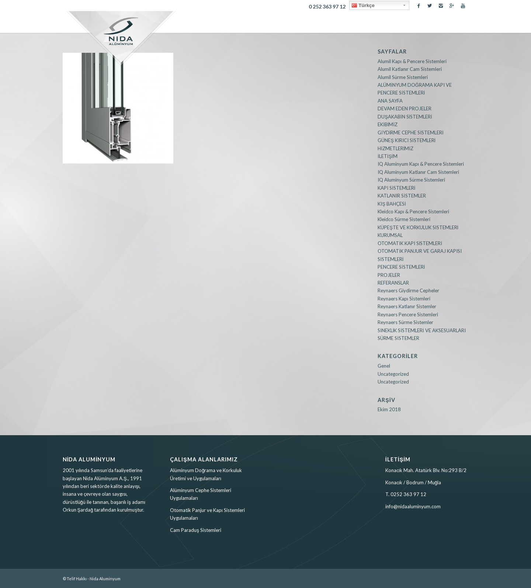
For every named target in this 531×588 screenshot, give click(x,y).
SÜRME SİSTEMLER (398, 338)
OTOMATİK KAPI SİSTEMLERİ (410, 243)
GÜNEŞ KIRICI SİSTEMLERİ (406, 140)
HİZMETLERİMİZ (395, 148)
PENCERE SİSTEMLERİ (401, 267)
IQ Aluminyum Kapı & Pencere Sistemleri (421, 164)
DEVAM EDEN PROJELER (404, 108)
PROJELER (389, 275)
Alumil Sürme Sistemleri (403, 77)
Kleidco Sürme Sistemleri (404, 219)
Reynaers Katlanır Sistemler (407, 306)
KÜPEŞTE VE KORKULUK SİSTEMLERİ (418, 227)
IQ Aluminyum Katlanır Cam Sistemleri (418, 172)
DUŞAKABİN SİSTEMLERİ (405, 117)
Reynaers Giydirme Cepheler (408, 290)
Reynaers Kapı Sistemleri (404, 299)
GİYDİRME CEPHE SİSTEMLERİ (410, 132)
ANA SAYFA (390, 101)
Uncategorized (393, 374)
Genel (384, 366)
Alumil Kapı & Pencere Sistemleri (412, 61)
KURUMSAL (390, 235)
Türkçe (363, 5)
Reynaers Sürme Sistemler (405, 322)
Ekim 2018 (389, 409)
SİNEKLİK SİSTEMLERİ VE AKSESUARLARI (421, 330)
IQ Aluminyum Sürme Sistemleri (411, 180)
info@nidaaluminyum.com (413, 506)
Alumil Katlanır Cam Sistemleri (410, 69)
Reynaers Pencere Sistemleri (408, 314)
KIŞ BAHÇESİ (392, 204)
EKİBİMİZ (388, 124)
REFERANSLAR (393, 283)
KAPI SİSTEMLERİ (396, 188)
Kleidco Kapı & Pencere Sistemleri (413, 211)
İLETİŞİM (388, 156)
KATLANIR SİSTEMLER (402, 196)
